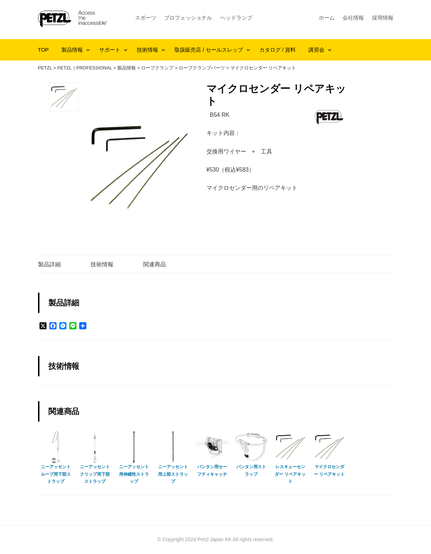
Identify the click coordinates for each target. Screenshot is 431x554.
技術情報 (147, 50)
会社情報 (353, 18)
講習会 (316, 50)
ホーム (327, 18)
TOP (43, 50)
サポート (109, 50)
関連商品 (154, 264)
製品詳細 (49, 264)
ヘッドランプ (236, 18)
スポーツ (145, 18)
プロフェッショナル (188, 18)
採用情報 (382, 18)
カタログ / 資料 (277, 50)
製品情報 (72, 50)
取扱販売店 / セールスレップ (208, 50)
